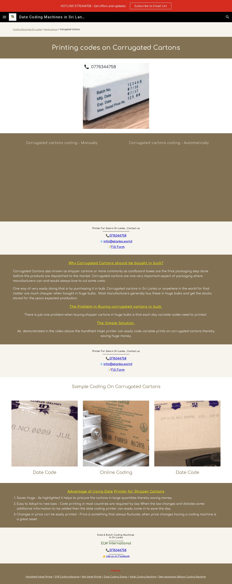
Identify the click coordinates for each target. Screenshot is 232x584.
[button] (4, 17)
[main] (115, 29)
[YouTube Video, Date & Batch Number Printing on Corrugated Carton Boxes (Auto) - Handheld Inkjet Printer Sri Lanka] (170, 182)
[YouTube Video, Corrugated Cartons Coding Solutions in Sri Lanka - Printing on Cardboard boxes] (62, 182)
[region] (116, 6)
